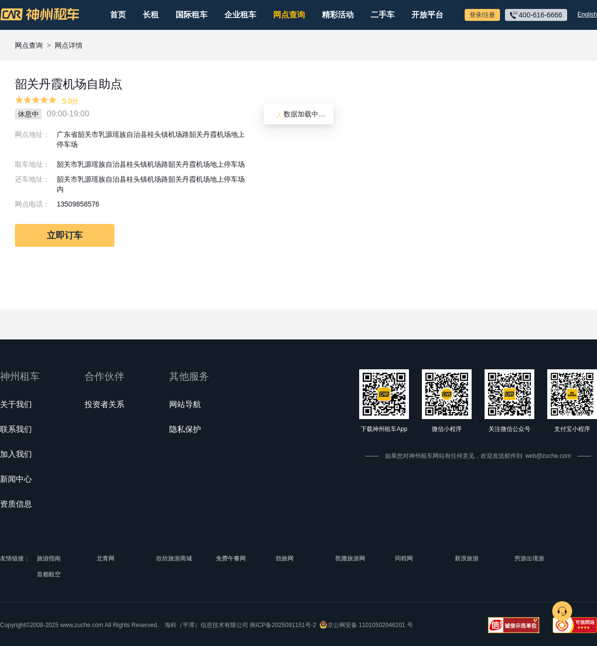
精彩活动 (338, 14)
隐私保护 (185, 429)
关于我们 (16, 404)
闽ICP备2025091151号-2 (283, 625)
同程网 (404, 558)
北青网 (105, 558)
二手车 (383, 14)
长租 (151, 14)
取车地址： (32, 164)
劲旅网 (285, 558)
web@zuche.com (548, 455)
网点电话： (32, 204)
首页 (118, 14)
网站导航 (185, 404)
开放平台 (427, 14)
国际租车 (191, 14)
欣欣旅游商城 (174, 558)
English (587, 14)
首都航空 (49, 574)
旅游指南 (49, 558)
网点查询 (289, 14)
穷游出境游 (529, 558)
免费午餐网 (231, 558)
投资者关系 (104, 404)
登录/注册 (482, 14)
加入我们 (16, 454)
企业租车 (240, 14)
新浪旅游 (467, 558)
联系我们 (16, 429)
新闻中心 (16, 479)
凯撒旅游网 (350, 558)
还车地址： (32, 179)
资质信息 (16, 504)
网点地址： (32, 134)
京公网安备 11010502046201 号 (370, 625)
